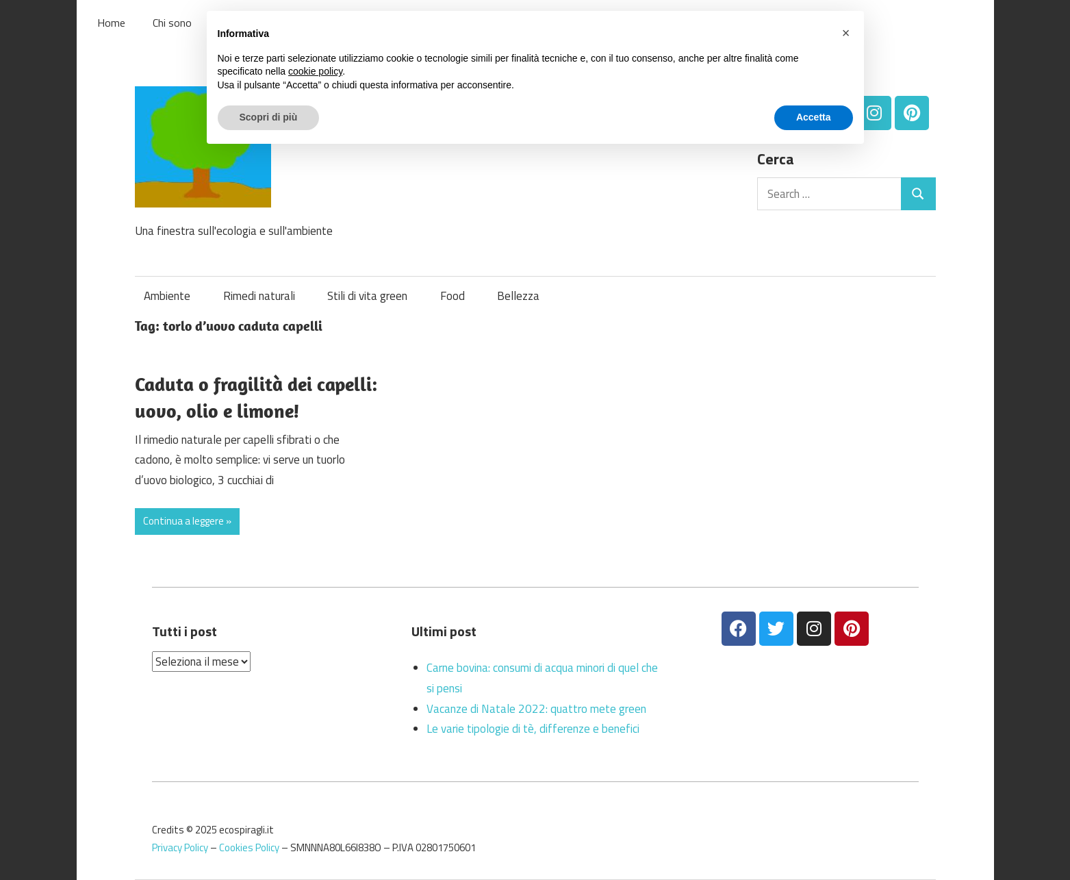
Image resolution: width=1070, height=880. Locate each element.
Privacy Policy (180, 847)
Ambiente (167, 296)
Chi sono (172, 22)
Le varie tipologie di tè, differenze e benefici (532, 729)
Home (111, 22)
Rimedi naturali (259, 296)
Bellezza (518, 296)
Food (452, 296)
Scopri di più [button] (269, 117)
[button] (846, 33)
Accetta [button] (813, 117)
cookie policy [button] (315, 71)
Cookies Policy (249, 847)
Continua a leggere (183, 521)
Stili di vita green (367, 296)
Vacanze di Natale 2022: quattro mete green (536, 709)
